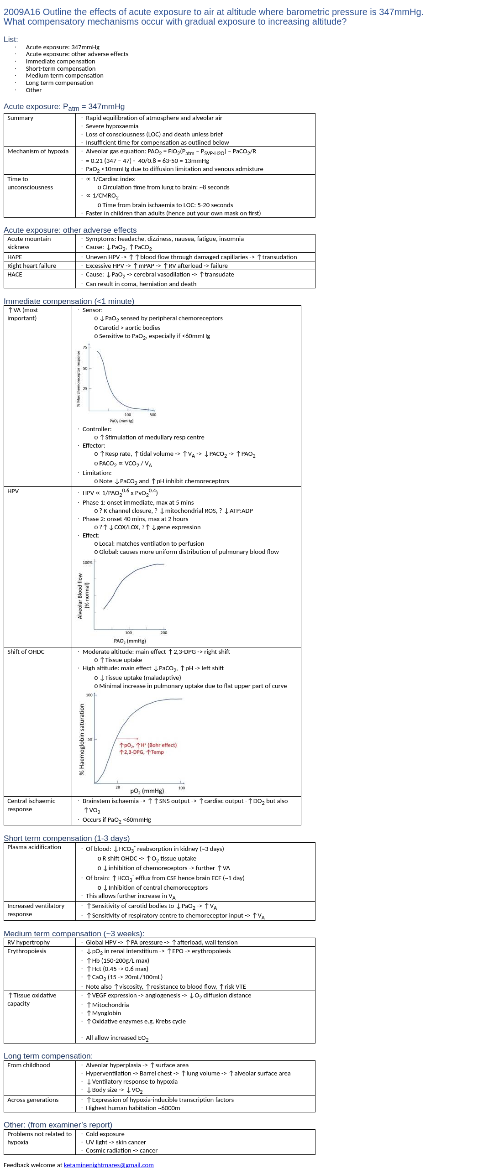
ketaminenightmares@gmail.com (109, 1165)
